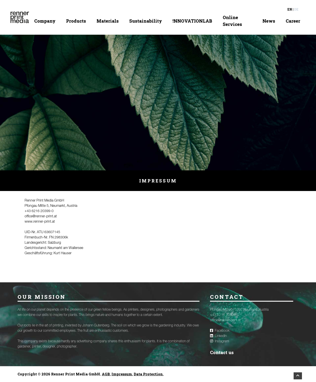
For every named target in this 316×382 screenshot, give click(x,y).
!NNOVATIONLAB (192, 21)
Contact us (222, 352)
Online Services (232, 20)
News (268, 21)
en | (290, 9)
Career (293, 21)
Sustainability (145, 21)
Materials (108, 21)
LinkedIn (218, 336)
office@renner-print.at (41, 216)
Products (76, 21)
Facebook (219, 330)
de (296, 9)
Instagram (219, 341)
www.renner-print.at (40, 221)
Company (45, 21)
